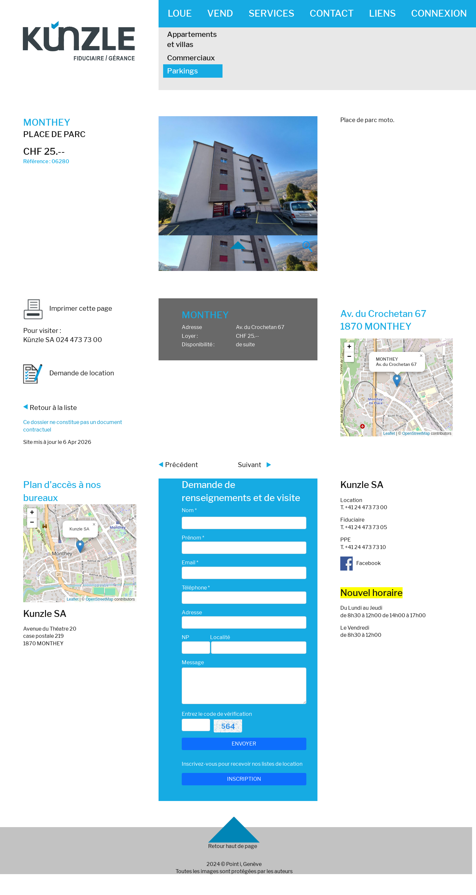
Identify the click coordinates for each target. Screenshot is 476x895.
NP (185, 637)
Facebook (360, 563)
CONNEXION (439, 13)
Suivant (249, 465)
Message (193, 662)
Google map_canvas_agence (79, 553)
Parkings (182, 70)
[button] (397, 380)
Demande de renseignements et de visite (241, 491)
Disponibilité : (198, 344)
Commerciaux (191, 57)
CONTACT (332, 13)
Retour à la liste (53, 408)
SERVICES (271, 13)
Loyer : (190, 336)
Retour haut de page (232, 846)
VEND (220, 13)
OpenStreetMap (416, 433)
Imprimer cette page (67, 308)
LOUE (180, 13)
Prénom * (193, 538)
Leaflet (389, 433)
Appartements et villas (192, 39)
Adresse (192, 327)
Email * (190, 562)
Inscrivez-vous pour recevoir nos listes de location (242, 764)
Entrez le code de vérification (217, 714)
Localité (220, 637)
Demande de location (68, 374)
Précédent (181, 465)
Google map (395, 387)
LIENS (382, 13)
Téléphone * (196, 588)
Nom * (189, 510)
